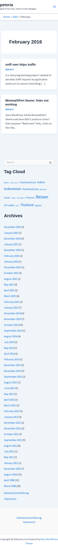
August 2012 (10, 445)
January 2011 (11, 463)
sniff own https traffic (20, 64)
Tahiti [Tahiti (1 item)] (17, 206)
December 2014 (12, 313)
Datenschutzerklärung (16, 493)
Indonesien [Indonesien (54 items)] (12, 188)
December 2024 (12, 238)
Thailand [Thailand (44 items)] (27, 205)
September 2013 (13, 376)
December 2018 (12, 250)
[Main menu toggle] (54, 6)
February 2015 (11, 302)
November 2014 (12, 319)
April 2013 (9, 399)
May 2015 (9, 284)
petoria (6, 5)
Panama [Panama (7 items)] (30, 197)
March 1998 (10, 486)
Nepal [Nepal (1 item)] (14, 198)
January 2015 (11, 307)
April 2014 (9, 353)
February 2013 (11, 411)
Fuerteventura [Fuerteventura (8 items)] (28, 182)
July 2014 (9, 342)
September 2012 (13, 440)
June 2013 (9, 388)
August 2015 (10, 279)
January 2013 (11, 417)
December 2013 (12, 365)
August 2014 (10, 336)
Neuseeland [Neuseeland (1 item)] (21, 198)
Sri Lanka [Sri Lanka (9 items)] (9, 205)
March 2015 (10, 296)
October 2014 (11, 325)
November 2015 (12, 267)
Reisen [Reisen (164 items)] (42, 197)
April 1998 (9, 480)
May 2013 (9, 394)
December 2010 (12, 468)
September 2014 (13, 330)
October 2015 (11, 273)
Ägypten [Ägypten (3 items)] (38, 205)
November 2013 (12, 371)
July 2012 (9, 451)
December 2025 (12, 227)
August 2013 (10, 382)
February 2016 (11, 256)
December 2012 (12, 422)
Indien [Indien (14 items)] (41, 182)
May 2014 (9, 348)
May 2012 (9, 457)
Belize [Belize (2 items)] (6, 182)
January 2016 (11, 261)
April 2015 (9, 290)
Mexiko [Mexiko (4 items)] (7, 197)
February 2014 (11, 359)
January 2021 (11, 244)
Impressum (10, 499)
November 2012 (12, 428)
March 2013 (10, 405)
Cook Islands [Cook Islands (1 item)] (14, 183)
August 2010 (10, 474)
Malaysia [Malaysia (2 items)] (43, 189)
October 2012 (11, 434)
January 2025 (11, 233)
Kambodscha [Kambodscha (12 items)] (30, 189)
